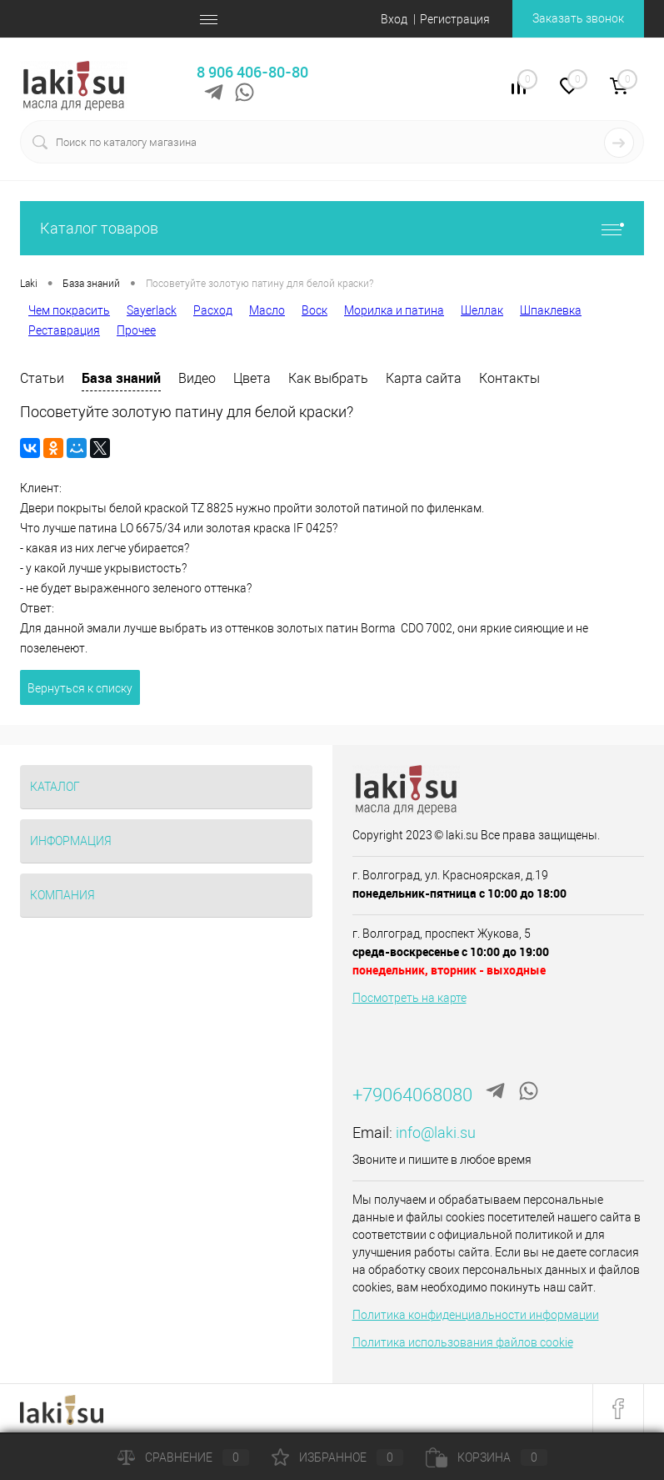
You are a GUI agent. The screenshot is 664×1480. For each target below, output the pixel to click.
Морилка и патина (394, 310)
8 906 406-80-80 (252, 72)
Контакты (509, 378)
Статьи (42, 378)
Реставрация (64, 330)
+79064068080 (412, 1095)
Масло (267, 310)
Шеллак (482, 310)
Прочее (136, 330)
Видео (197, 378)
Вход (394, 19)
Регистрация (455, 19)
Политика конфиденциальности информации (475, 1314)
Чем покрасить (69, 310)
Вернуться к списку (79, 688)
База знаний (121, 378)
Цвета (252, 378)
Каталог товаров (332, 228)
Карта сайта (424, 378)
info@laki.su (436, 1132)
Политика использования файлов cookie (462, 1342)
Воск (314, 310)
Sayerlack (152, 310)
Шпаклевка (551, 310)
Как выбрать (328, 378)
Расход (212, 310)
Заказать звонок (578, 18)
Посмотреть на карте (409, 997)
